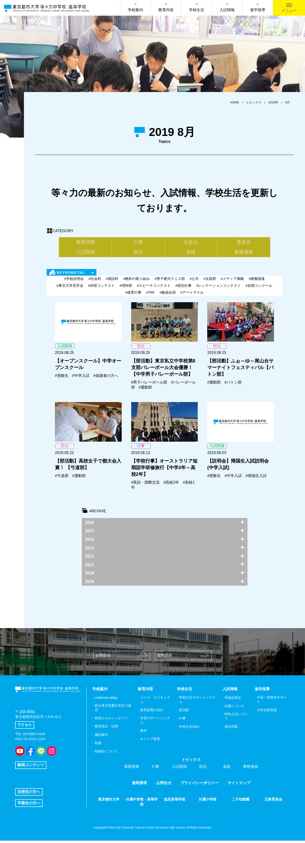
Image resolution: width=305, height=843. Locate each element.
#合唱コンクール (259, 288)
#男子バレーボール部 (149, 385)
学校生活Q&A (189, 729)
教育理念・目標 (106, 729)
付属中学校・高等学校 (141, 804)
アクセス (25, 729)
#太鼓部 (209, 281)
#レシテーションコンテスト (218, 288)
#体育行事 (133, 295)
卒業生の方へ (29, 805)
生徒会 (145, 242)
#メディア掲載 (232, 281)
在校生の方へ (29, 794)
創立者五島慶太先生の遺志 (113, 710)
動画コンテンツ (31, 766)
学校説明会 (232, 700)
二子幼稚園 (240, 802)
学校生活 (196, 10)
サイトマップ (239, 785)
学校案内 (135, 10)
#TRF (150, 295)
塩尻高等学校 (174, 802)
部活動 (184, 712)
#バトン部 (233, 385)
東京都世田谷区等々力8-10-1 (39, 721)
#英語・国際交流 (145, 485)
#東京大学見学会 (69, 288)
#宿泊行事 (183, 288)
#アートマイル (192, 295)
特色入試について (236, 718)
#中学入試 (81, 378)
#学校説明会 (74, 281)
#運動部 (145, 390)
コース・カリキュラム (155, 702)
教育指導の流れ (151, 712)
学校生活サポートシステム (197, 702)
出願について (234, 708)
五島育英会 (273, 802)
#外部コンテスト (101, 288)
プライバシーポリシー (199, 785)
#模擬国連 (257, 281)
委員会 (184, 242)
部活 (262, 242)
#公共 (194, 281)
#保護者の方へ (105, 378)
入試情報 (227, 10)
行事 (106, 242)
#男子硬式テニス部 (170, 281)
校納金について (106, 753)
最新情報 (66, 242)
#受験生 (61, 378)
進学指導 (257, 10)
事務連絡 (184, 253)
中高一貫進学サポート (272, 702)
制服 (98, 745)
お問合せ (121, 658)
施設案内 (101, 737)
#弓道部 (61, 478)
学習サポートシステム (155, 722)
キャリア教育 (150, 741)
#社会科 (94, 281)
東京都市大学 (108, 802)
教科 (143, 733)
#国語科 (112, 281)
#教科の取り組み (136, 281)
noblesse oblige (106, 700)
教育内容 (166, 10)
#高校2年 (171, 485)
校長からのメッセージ (111, 720)
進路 (145, 253)
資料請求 (183, 658)
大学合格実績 (267, 712)
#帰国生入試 (256, 478)
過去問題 (231, 729)
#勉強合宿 (168, 295)
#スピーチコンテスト (154, 288)
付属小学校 (207, 802)
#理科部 (126, 288)
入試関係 (223, 242)
